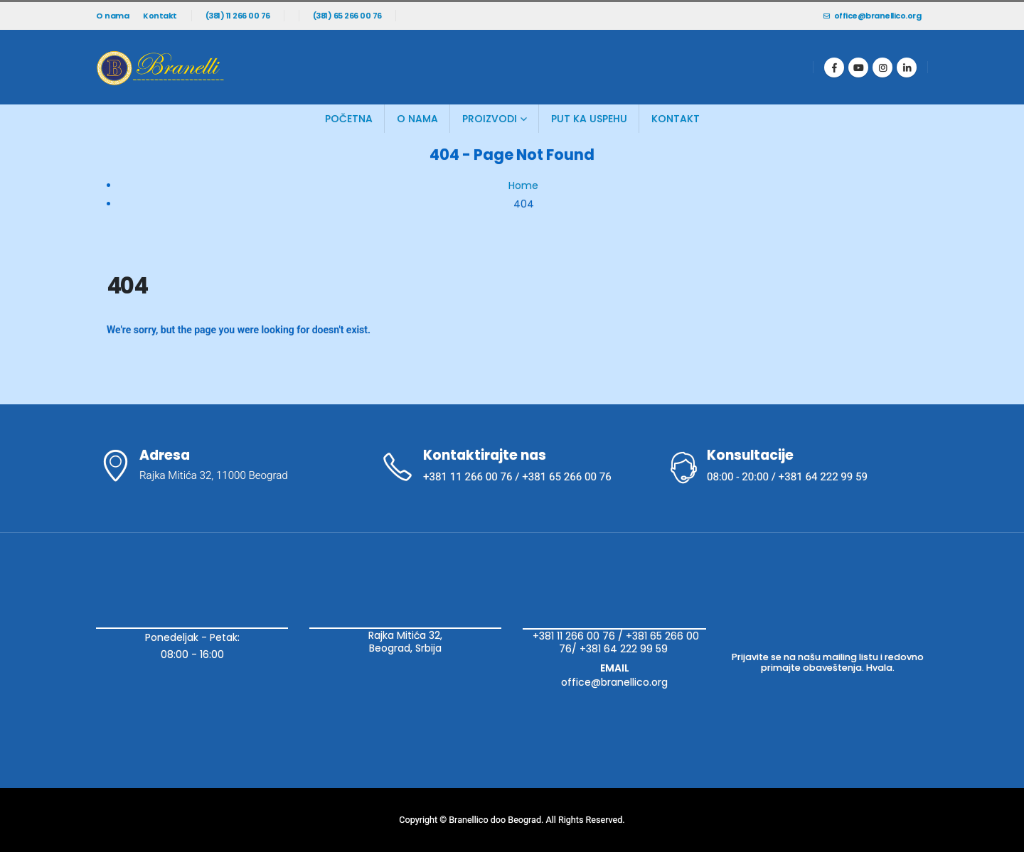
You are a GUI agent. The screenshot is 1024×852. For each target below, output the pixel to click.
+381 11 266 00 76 (574, 636)
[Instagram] (882, 67)
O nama (112, 15)
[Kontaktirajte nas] (512, 467)
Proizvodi (489, 119)
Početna (349, 119)
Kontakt (160, 15)
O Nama (417, 119)
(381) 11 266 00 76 (238, 15)
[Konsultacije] (796, 467)
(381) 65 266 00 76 (347, 15)
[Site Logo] (160, 67)
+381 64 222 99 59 (625, 649)
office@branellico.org (872, 15)
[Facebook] (834, 67)
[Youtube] (858, 67)
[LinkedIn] (907, 67)
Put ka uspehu (589, 119)
